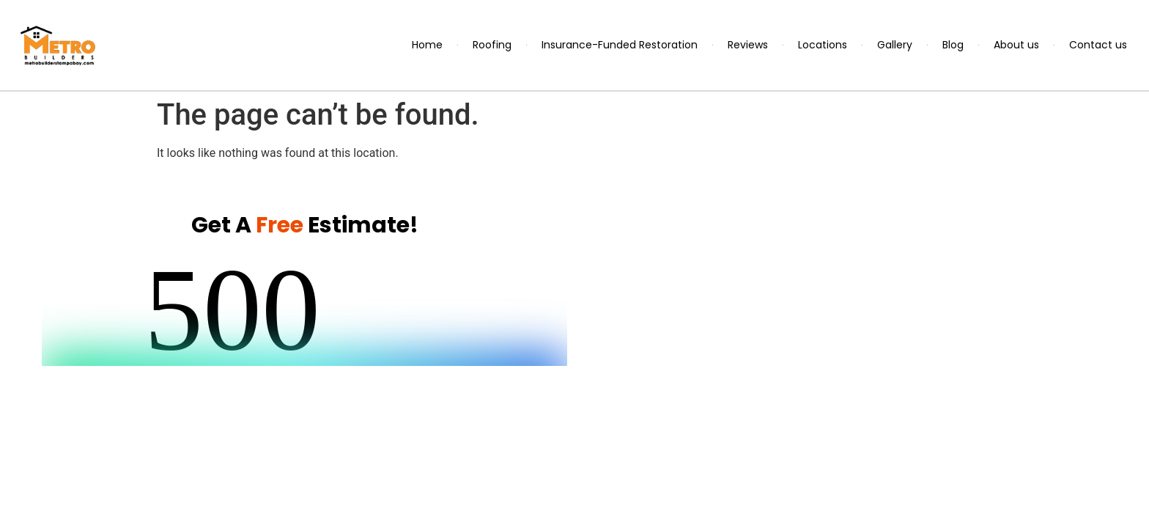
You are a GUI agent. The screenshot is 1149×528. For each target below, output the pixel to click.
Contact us (1098, 44)
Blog (953, 44)
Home (427, 44)
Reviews (748, 44)
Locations (822, 44)
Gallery (894, 44)
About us (1016, 44)
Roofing (492, 44)
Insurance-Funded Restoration (620, 44)
